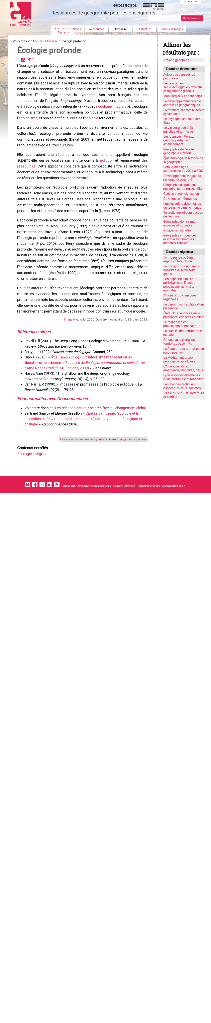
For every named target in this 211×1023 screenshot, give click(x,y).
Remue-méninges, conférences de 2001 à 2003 (183, 169)
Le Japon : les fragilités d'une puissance (184, 306)
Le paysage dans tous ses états (182, 121)
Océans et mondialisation (181, 194)
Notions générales (176, 60)
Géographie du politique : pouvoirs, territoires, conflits (183, 187)
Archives (129, 519)
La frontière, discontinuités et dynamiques (183, 112)
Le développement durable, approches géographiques (182, 103)
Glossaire (121, 29)
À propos (63, 32)
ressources (27, 179)
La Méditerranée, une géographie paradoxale (179, 359)
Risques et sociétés (177, 230)
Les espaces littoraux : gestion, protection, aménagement (179, 140)
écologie (105, 126)
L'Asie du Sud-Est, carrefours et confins (183, 395)
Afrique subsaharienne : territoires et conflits (179, 341)
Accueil (40, 42)
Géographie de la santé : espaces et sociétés (180, 223)
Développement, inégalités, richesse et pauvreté (182, 178)
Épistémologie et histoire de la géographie (183, 160)
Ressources (96, 29)
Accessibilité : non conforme (94, 519)
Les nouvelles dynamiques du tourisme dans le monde (182, 205)
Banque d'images (172, 29)
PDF (32, 62)
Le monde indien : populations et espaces (179, 324)
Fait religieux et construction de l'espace (183, 214)
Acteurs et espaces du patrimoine (179, 76)
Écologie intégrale (35, 485)
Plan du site (68, 519)
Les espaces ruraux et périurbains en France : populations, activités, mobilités (179, 284)
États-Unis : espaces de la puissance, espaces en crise (183, 315)
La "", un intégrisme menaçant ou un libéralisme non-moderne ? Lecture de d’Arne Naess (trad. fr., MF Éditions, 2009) (85, 391)
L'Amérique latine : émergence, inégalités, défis (183, 368)
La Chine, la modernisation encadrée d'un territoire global (181, 270)
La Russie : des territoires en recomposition (183, 350)
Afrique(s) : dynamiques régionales (180, 297)
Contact (118, 519)
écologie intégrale (127, 114)
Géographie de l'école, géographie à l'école (178, 151)
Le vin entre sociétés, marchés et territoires (178, 129)
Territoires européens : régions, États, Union (179, 259)
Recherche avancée (148, 519)
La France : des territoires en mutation (183, 333)
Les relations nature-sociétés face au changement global (101, 438)
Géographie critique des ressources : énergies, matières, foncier (180, 239)
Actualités (145, 29)
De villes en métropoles (180, 199)
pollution (106, 172)
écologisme (42, 126)
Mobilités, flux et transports (182, 96)
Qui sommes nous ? (173, 519)
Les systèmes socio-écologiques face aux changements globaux (99, 470)
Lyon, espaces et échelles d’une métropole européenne (183, 377)
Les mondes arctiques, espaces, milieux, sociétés (182, 386)
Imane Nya (71, 346)
